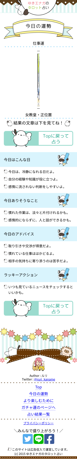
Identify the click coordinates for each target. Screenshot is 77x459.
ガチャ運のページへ (38, 407)
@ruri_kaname (44, 379)
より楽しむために (38, 400)
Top (38, 386)
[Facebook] (49, 441)
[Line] (39, 441)
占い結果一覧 (38, 414)
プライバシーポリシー (38, 423)
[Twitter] (28, 441)
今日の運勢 (38, 393)
